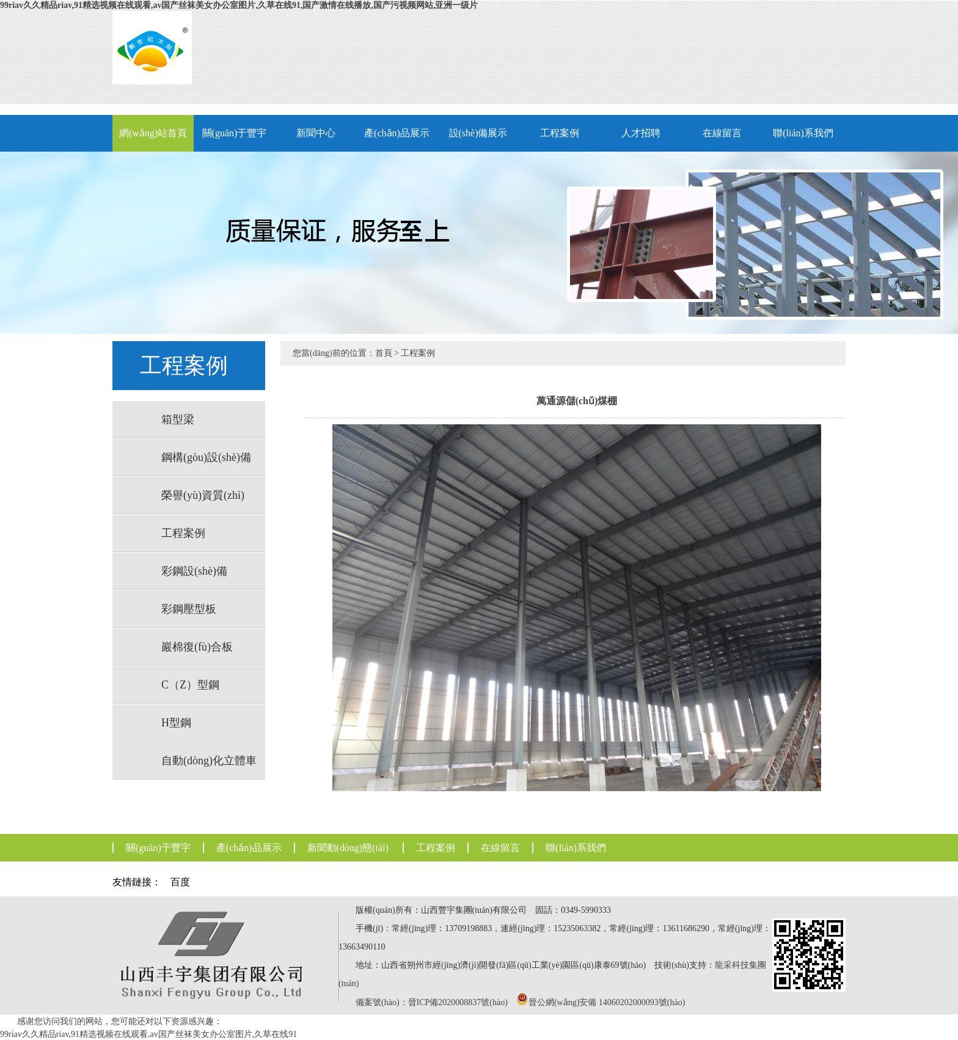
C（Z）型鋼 (190, 685)
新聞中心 (315, 133)
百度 (180, 882)
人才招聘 (640, 133)
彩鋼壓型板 (188, 609)
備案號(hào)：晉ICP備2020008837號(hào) (432, 1002)
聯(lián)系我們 (803, 133)
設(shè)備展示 (478, 133)
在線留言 (722, 133)
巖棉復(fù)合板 (197, 647)
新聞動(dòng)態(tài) (348, 848)
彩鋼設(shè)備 (194, 571)
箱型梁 (177, 419)
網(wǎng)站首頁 (153, 133)
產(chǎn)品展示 (397, 133)
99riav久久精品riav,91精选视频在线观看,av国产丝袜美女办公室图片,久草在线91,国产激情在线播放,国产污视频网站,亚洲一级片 (239, 5)
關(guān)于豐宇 (234, 133)
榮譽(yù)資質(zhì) (202, 495)
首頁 (383, 353)
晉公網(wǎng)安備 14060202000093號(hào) (606, 1002)
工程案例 (559, 133)
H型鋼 (176, 723)
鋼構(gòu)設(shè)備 (206, 457)
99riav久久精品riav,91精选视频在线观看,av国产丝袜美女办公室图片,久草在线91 (148, 1034)
